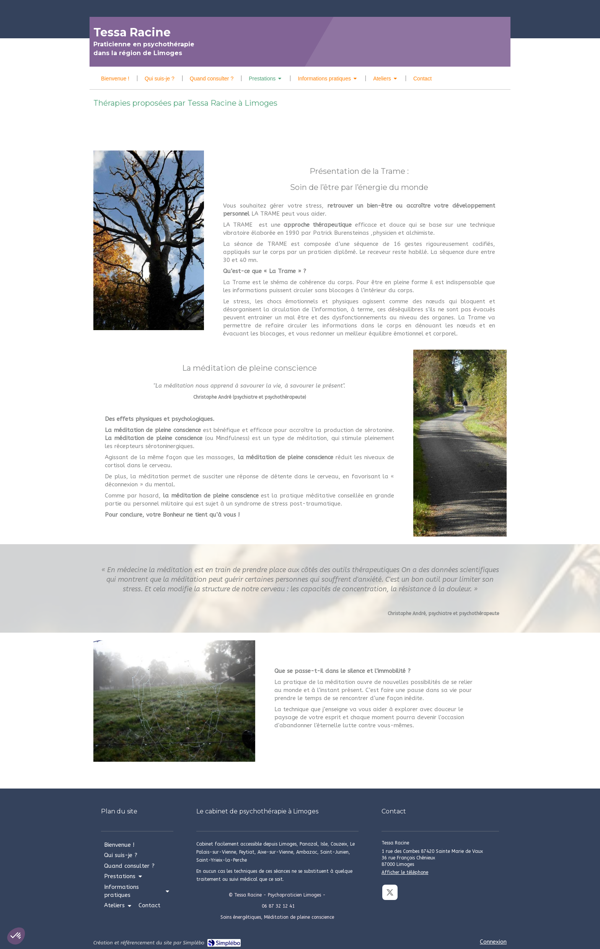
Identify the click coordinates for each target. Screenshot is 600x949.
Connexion (493, 941)
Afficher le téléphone (405, 872)
